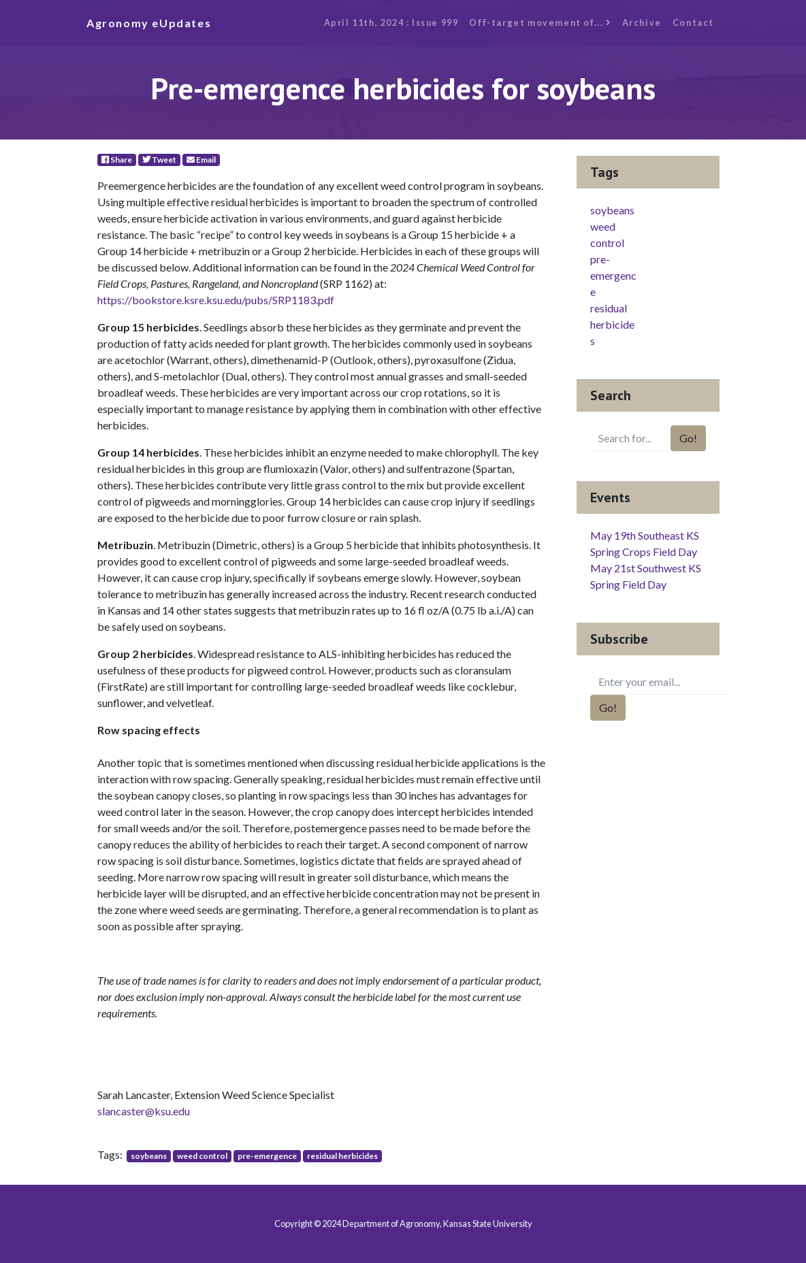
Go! (688, 437)
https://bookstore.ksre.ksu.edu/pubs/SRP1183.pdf (215, 299)
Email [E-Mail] (201, 159)
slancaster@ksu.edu (143, 1110)
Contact (693, 22)
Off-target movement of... (540, 22)
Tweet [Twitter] (159, 159)
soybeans (149, 1156)
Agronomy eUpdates (148, 22)
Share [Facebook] (116, 159)
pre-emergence (267, 1156)
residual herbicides (342, 1156)
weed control (202, 1156)
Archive (642, 22)
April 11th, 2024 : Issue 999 (391, 22)
